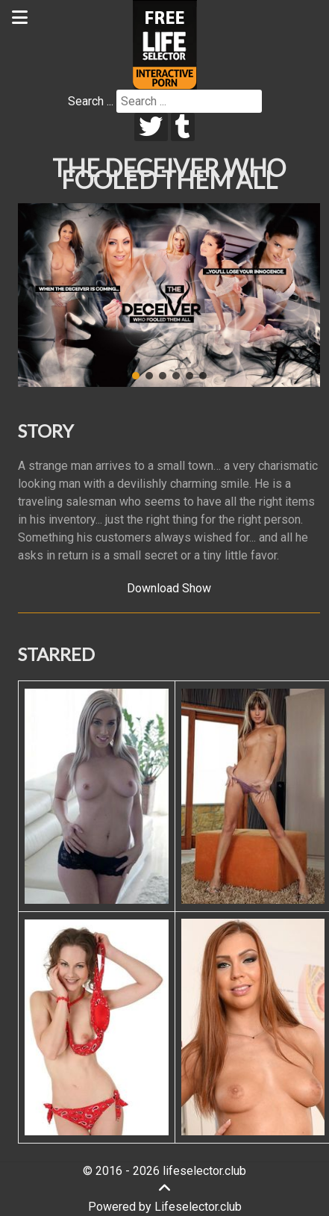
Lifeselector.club (198, 1207)
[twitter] (151, 127)
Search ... (90, 101)
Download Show (169, 588)
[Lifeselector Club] (165, 44)
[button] (136, 375)
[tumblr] (183, 127)
